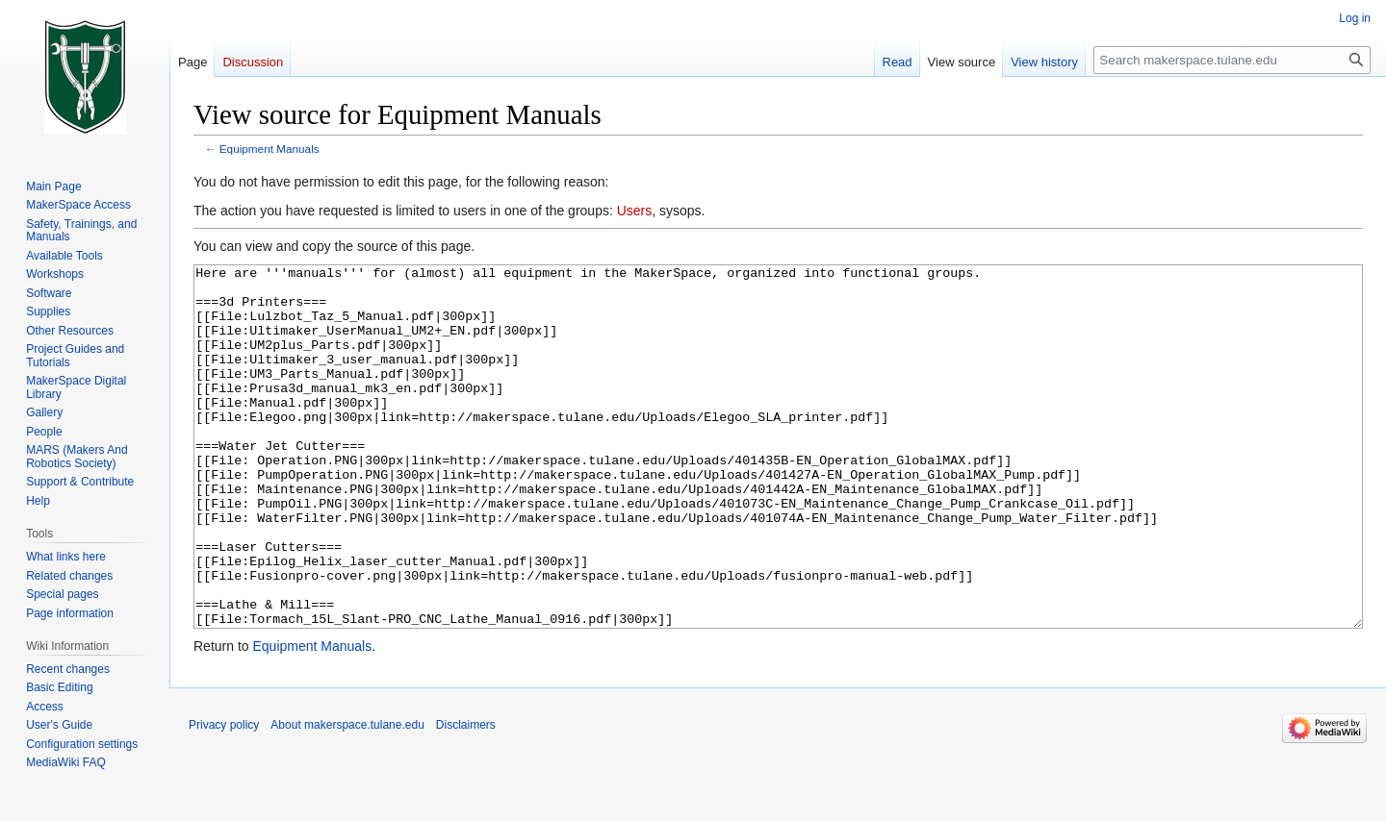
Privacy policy (224, 797)
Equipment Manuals (269, 148)
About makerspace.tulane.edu (347, 797)
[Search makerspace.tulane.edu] (1232, 60)
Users (635, 210)
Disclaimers (466, 797)
